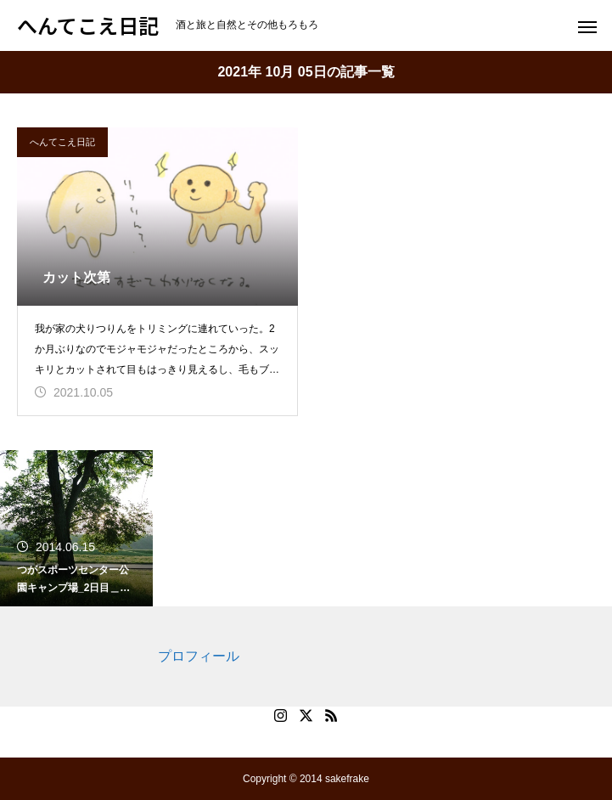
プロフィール (198, 656)
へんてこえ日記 (62, 142)
